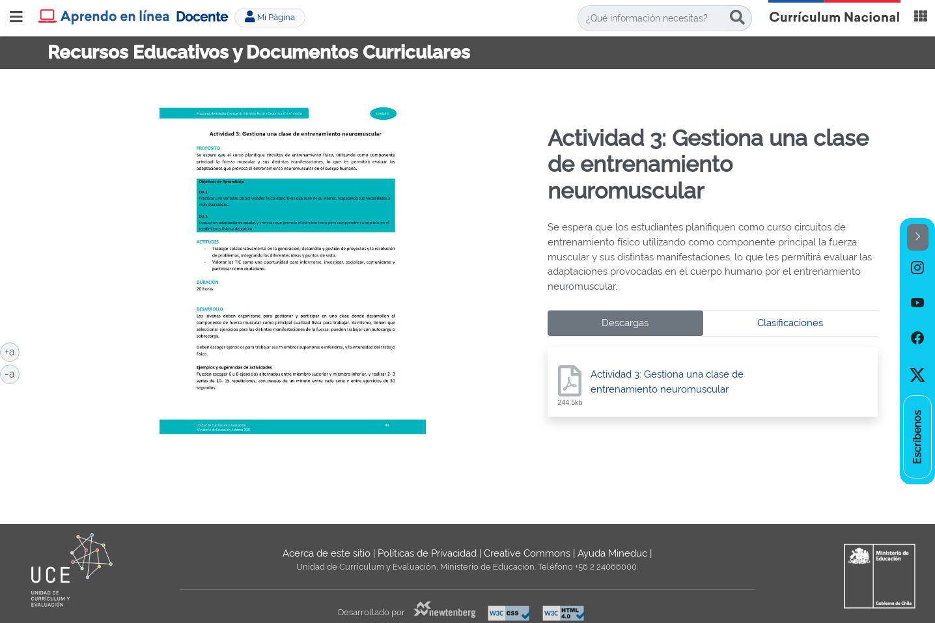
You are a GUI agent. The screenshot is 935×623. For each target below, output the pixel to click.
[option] (917, 268)
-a (12, 373)
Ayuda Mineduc (612, 553)
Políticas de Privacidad (427, 553)
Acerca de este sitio (326, 553)
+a (12, 351)
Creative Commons (527, 553)
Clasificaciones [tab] (790, 323)
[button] (917, 237)
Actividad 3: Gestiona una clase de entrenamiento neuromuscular (667, 381)
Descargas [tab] (625, 323)
